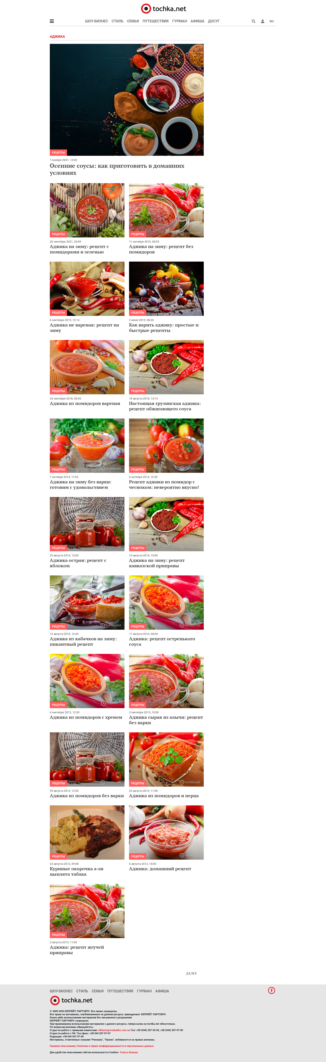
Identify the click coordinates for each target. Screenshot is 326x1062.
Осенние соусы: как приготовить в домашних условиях (117, 169)
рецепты (58, 152)
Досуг (214, 21)
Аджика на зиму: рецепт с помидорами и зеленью (79, 249)
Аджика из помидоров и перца (164, 795)
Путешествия (156, 21)
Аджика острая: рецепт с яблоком (78, 563)
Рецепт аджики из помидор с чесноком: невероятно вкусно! (164, 484)
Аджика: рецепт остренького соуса (162, 641)
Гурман (179, 21)
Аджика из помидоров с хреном (86, 717)
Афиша (197, 21)
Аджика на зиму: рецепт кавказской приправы (157, 563)
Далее (191, 973)
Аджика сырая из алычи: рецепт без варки (166, 720)
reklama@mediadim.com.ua (114, 1030)
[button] (262, 21)
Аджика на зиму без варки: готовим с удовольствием (80, 484)
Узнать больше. (129, 1052)
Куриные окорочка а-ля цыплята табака (76, 871)
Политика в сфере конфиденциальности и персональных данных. (115, 1046)
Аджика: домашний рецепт (160, 869)
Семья (133, 21)
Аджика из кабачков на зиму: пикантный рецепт (83, 641)
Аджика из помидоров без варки (87, 795)
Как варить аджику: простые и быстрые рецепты (164, 327)
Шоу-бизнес (96, 21)
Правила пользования (62, 1046)
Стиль (117, 21)
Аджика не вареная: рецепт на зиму (84, 327)
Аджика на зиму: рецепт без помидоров (161, 249)
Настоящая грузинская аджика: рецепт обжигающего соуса (165, 406)
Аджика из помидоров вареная (85, 403)
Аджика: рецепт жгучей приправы (77, 950)
